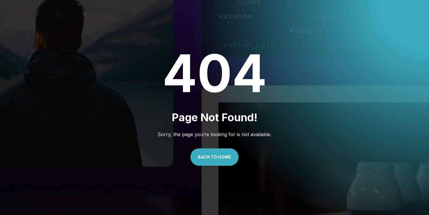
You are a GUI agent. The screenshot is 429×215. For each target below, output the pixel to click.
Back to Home (214, 156)
